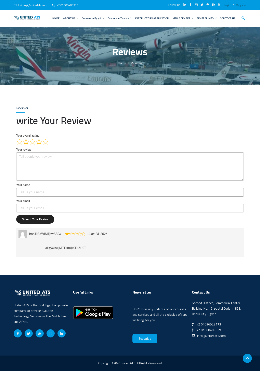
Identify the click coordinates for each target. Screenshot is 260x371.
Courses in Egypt (93, 18)
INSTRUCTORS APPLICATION (152, 18)
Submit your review (35, 219)
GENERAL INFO (207, 18)
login (227, 5)
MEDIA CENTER (183, 18)
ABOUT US (71, 18)
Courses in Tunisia (120, 18)
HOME (56, 18)
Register (241, 5)
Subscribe (145, 339)
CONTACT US (227, 18)
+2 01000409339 (67, 5)
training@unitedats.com (32, 5)
